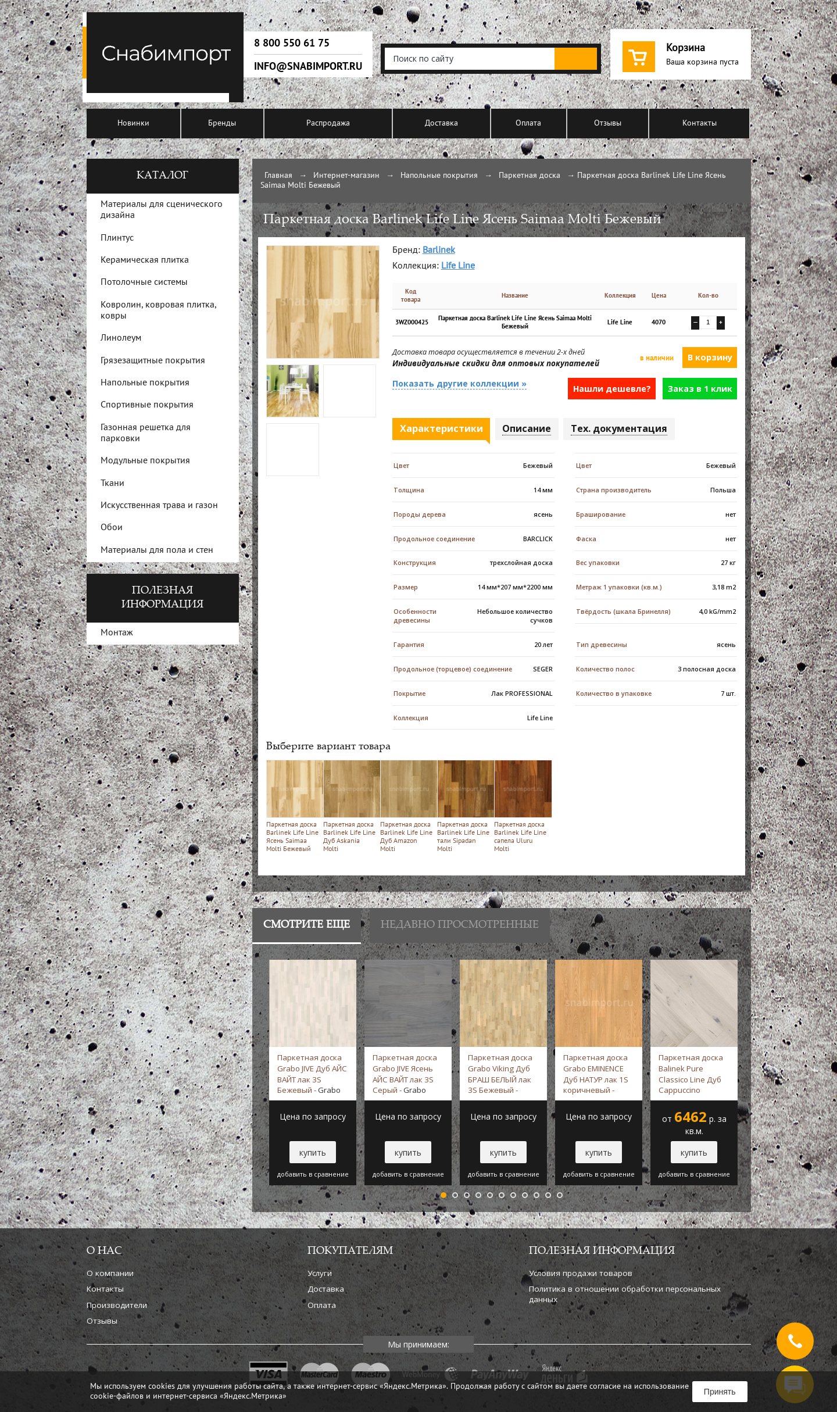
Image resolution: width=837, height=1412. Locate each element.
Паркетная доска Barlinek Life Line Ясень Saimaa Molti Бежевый (292, 806)
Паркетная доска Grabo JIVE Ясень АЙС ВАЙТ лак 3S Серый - (405, 1073)
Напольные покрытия (439, 176)
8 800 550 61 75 (292, 43)
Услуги (319, 1273)
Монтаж (117, 633)
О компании (110, 1273)
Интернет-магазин (346, 176)
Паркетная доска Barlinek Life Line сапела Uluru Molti (520, 806)
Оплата (528, 123)
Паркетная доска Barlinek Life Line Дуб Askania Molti (349, 806)
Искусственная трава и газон (159, 506)
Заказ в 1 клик (700, 388)
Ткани (112, 484)
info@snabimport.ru (308, 66)
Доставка (441, 123)
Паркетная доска (529, 176)
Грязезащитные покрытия (153, 361)
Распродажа (328, 123)
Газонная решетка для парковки (146, 433)
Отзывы (607, 123)
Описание (526, 428)
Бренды (222, 123)
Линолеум (121, 338)
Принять (720, 1391)
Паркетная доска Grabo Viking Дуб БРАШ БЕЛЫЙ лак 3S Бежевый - (500, 1073)
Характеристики (441, 428)
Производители (117, 1305)
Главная (278, 176)
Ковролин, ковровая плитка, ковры (158, 310)
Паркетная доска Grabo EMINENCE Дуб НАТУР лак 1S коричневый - (595, 1073)
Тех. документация (619, 428)
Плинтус (117, 238)
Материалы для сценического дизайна (162, 210)
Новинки (133, 123)
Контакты (699, 123)
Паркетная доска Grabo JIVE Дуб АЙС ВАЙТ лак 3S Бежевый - (312, 1073)
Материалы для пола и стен (157, 550)
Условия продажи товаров (580, 1273)
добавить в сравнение (313, 1174)
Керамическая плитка (145, 260)
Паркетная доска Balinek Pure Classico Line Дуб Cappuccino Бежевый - (693, 1073)
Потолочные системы (144, 282)
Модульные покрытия (145, 461)
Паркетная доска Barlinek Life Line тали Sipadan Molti (463, 806)
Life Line (458, 266)
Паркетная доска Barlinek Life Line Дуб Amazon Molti (406, 806)
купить (312, 1152)
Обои (112, 528)
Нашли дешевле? (612, 388)
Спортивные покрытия (147, 405)
